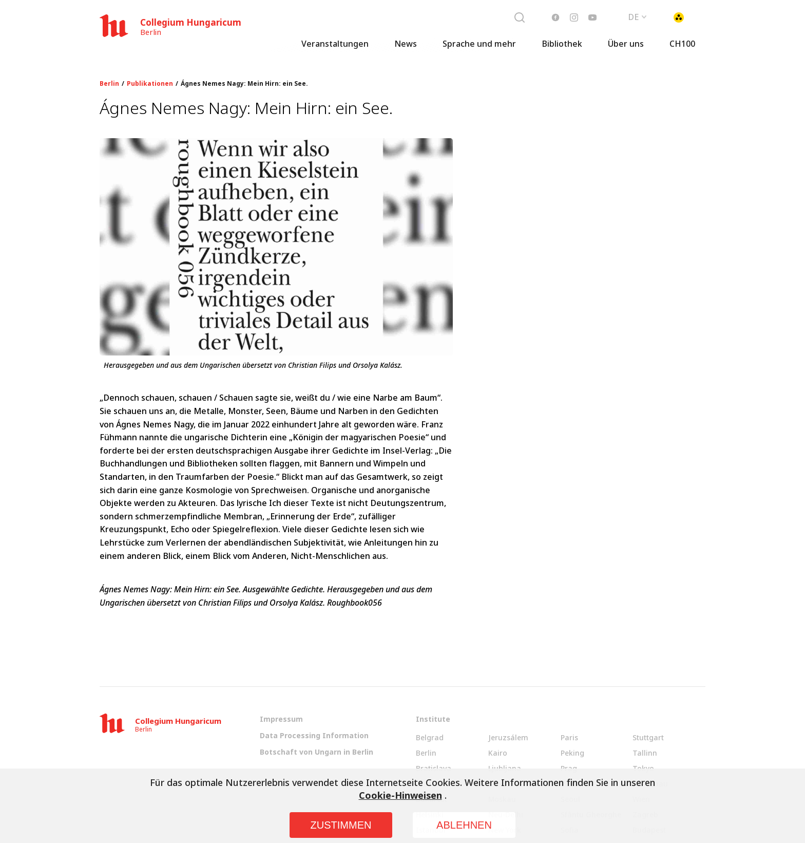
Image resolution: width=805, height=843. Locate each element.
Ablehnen (464, 825)
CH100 (682, 48)
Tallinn (644, 753)
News (405, 48)
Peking (572, 753)
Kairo (497, 753)
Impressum (281, 719)
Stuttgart (648, 737)
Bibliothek (562, 48)
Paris (569, 737)
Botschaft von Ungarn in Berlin (316, 752)
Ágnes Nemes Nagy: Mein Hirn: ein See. (244, 84)
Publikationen (150, 84)
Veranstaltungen (335, 48)
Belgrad (430, 737)
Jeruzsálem (508, 737)
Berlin (109, 84)
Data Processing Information (314, 735)
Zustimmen (341, 825)
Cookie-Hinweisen (400, 795)
